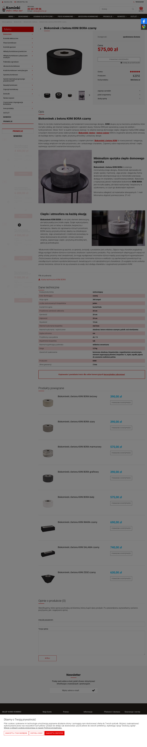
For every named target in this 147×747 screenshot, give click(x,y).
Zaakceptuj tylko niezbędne (16, 733)
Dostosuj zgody (36, 733)
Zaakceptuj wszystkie (54, 733)
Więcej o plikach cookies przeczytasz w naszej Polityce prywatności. (33, 728)
